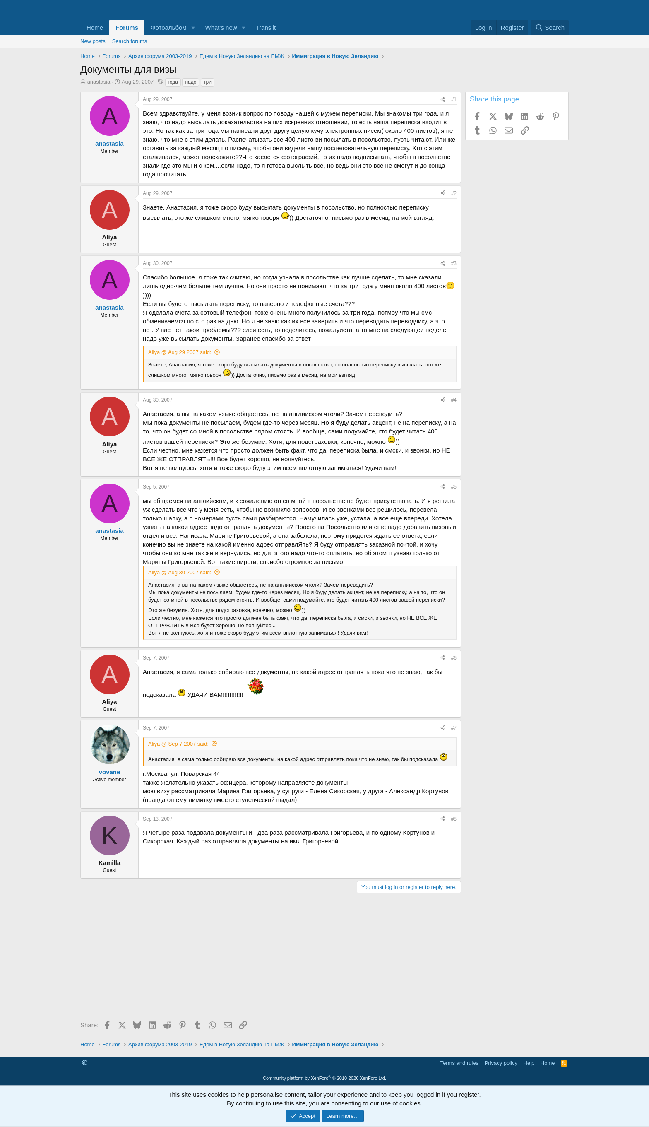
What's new (221, 27)
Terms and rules (459, 1063)
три (208, 82)
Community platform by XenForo (324, 1078)
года (173, 82)
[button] (193, 27)
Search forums (129, 41)
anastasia (99, 82)
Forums (126, 27)
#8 (454, 819)
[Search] (550, 27)
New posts (93, 41)
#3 (454, 263)
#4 (454, 400)
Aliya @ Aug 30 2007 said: (180, 572)
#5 (454, 487)
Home (95, 27)
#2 (454, 193)
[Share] (442, 99)
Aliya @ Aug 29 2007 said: (180, 352)
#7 (454, 728)
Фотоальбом (169, 27)
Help (529, 1063)
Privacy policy (501, 1063)
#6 (454, 658)
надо (190, 82)
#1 (454, 99)
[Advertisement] (270, 960)
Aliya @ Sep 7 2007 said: (178, 744)
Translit (265, 27)
